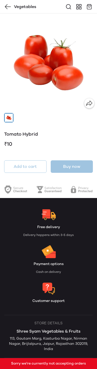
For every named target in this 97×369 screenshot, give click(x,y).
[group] (48, 62)
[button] (8, 117)
